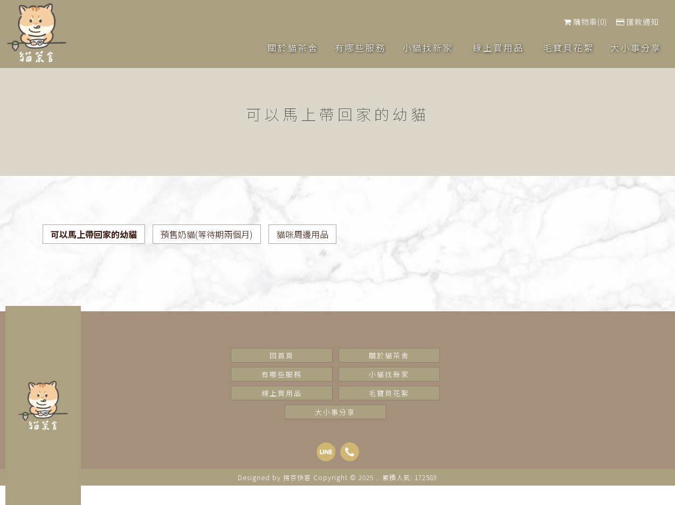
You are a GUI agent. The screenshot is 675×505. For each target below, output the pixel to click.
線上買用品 (281, 393)
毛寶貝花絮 (389, 393)
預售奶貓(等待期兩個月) (207, 234)
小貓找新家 (389, 374)
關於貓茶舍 (389, 355)
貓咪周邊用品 (302, 234)
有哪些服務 (281, 374)
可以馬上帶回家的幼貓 (94, 234)
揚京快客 (297, 477)
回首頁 (282, 355)
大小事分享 (335, 412)
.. (378, 477)
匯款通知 (637, 21)
